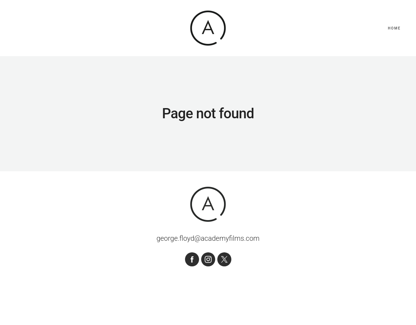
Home (394, 28)
